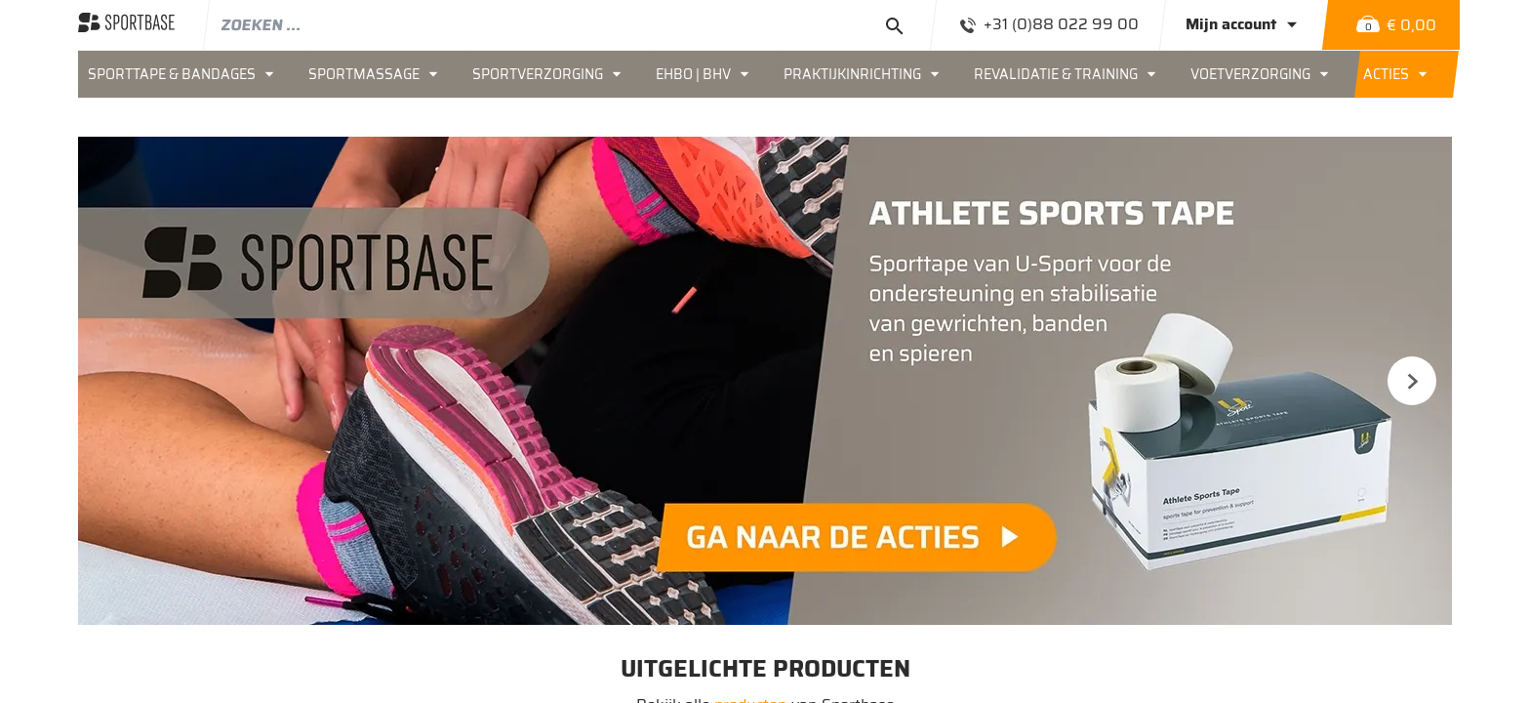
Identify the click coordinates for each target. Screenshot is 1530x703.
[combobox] (571, 24)
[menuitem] (188, 74)
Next (1412, 380)
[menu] (765, 74)
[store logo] (126, 24)
